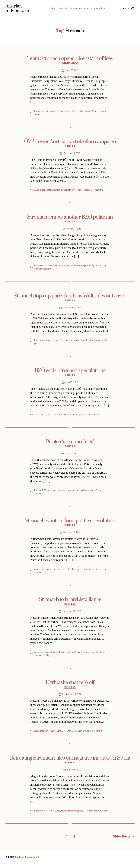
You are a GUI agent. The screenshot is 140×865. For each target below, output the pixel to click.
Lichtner (87, 652)
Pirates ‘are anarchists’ (70, 442)
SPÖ (87, 415)
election (56, 190)
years (36, 343)
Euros (62, 340)
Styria (86, 731)
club (51, 811)
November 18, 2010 (72, 611)
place (80, 811)
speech (86, 190)
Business (83, 8)
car (35, 731)
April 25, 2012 (71, 453)
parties (83, 490)
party (80, 111)
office (74, 111)
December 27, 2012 (72, 229)
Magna (95, 652)
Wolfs (98, 731)
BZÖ (36, 265)
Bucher (37, 490)
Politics (70, 146)
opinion (75, 490)
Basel (36, 340)
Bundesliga (39, 811)
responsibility (87, 265)
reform (97, 490)
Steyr (69, 731)
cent (49, 415)
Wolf (106, 340)
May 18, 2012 (72, 382)
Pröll (79, 190)
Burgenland (39, 111)
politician (65, 265)
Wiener (103, 811)
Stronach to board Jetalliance (70, 599)
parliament (73, 415)
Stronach (95, 111)
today (96, 811)
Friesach (50, 265)
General (63, 8)
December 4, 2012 (72, 307)
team (103, 111)
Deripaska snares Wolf (70, 682)
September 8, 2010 (72, 770)
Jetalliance (76, 652)
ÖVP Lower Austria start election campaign (70, 141)
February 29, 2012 (71, 532)
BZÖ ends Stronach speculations (70, 370)
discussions (51, 111)
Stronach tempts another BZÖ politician (70, 217)
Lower (64, 190)
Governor (49, 731)
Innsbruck (66, 490)
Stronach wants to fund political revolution (70, 520)
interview (70, 340)
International (63, 652)
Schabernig (100, 265)
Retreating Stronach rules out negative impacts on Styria (70, 758)
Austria (37, 190)
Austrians (46, 569)
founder (63, 415)
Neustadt (72, 811)
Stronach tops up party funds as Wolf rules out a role (70, 296)
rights (101, 652)
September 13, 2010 (71, 694)
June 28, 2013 (71, 70)
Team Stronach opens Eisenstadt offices (70, 58)
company (38, 652)
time (36, 114)
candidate (46, 190)
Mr (69, 190)
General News (70, 63)
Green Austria (98, 8)
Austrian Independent (27, 857)
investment (81, 340)
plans (73, 569)
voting (47, 655)
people (87, 111)
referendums (101, 569)
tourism (47, 269)
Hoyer (53, 652)
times (103, 190)
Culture (73, 8)
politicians (75, 265)
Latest (52, 8)
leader (67, 111)
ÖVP (74, 190)
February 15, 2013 (71, 153)
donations (45, 340)
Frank (60, 111)
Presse (91, 569)
